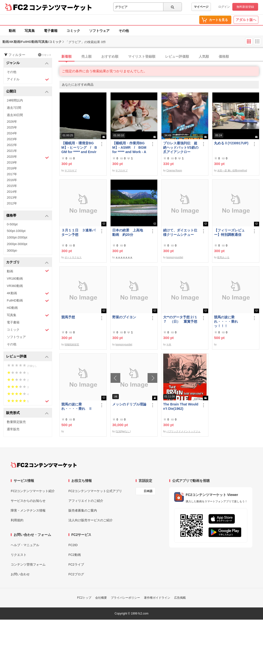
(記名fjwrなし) (123, 431)
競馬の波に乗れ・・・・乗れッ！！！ (226, 321)
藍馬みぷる (223, 257)
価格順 (224, 56)
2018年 (12, 168)
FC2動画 (74, 555)
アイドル (28, 79)
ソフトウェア (99, 31)
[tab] (161, 57)
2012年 (12, 203)
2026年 (12, 121)
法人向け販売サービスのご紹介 (90, 520)
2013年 (12, 197)
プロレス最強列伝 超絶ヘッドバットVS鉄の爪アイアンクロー (180, 147)
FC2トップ (84, 597)
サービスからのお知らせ (28, 501)
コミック (73, 31)
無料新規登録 (245, 7)
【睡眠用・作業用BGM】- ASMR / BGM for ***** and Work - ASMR (129, 147)
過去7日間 (14, 108)
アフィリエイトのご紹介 (85, 501)
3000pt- (12, 250)
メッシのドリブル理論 (129, 404)
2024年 (12, 133)
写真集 (30, 31)
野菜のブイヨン (124, 317)
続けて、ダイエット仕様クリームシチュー (180, 232)
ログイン (224, 7)
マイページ (201, 7)
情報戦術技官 (72, 344)
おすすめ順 (109, 56)
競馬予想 (68, 317)
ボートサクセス (73, 257)
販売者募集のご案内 (82, 510)
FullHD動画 (28, 301)
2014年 (12, 191)
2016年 (12, 180)
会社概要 (101, 597)
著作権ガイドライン (157, 597)
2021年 (12, 151)
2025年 (12, 127)
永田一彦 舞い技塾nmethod (232, 170)
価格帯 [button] (27, 215)
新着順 (66, 56)
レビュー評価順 (177, 56)
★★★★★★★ (123, 257)
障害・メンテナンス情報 (28, 510)
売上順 (86, 56)
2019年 (12, 162)
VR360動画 (15, 286)
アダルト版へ (246, 20)
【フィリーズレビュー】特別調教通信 (229, 232)
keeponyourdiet (174, 257)
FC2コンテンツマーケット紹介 (33, 491)
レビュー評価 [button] (27, 356)
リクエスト (19, 555)
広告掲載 (180, 597)
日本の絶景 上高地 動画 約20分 (129, 232)
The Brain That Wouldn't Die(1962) (180, 406)
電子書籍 (50, 31)
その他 (124, 31)
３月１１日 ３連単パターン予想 (78, 232)
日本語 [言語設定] (148, 491)
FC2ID (73, 545)
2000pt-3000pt (17, 244)
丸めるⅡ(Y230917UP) (231, 143)
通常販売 (13, 429)
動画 (12, 31)
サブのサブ (71, 170)
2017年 (12, 174)
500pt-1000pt (16, 231)
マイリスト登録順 (141, 56)
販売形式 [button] (27, 413)
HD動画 (12, 308)
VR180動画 (15, 278)
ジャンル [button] (27, 63)
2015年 (12, 186)
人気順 (204, 56)
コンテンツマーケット (60, 7)
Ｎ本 (168, 344)
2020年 (28, 157)
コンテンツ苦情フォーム (28, 564)
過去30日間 (15, 115)
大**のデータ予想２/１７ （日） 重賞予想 (180, 319)
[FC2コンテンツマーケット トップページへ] (44, 464)
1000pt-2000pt (17, 237)
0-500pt (12, 224)
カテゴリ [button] (27, 262)
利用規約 (17, 520)
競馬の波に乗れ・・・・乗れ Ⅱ (76, 406)
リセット (44, 54)
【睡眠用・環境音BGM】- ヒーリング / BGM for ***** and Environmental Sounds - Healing (79, 147)
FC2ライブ (76, 564)
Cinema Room (174, 170)
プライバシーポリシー (125, 597)
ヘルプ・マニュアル (25, 545)
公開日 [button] (27, 91)
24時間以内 (15, 100)
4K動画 (28, 293)
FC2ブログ (76, 574)
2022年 (12, 145)
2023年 (12, 139)
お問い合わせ (20, 574)
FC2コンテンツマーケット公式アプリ (95, 491)
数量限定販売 (16, 422)
